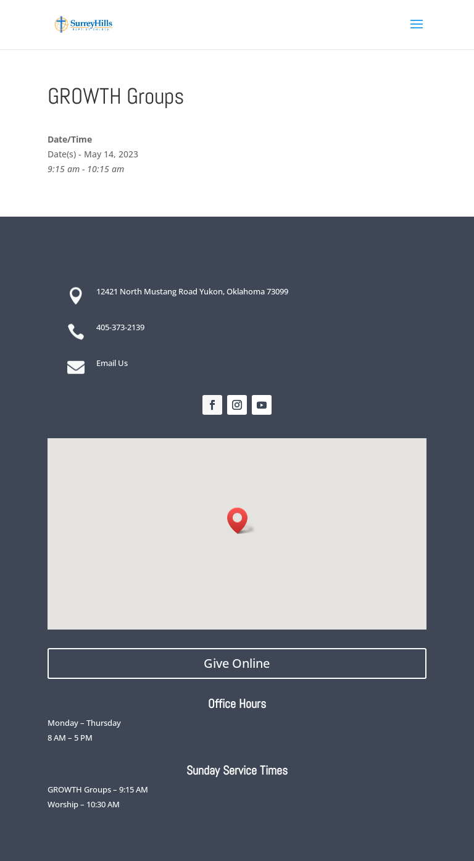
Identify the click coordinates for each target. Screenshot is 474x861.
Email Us (112, 362)
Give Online (237, 663)
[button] (241, 520)
